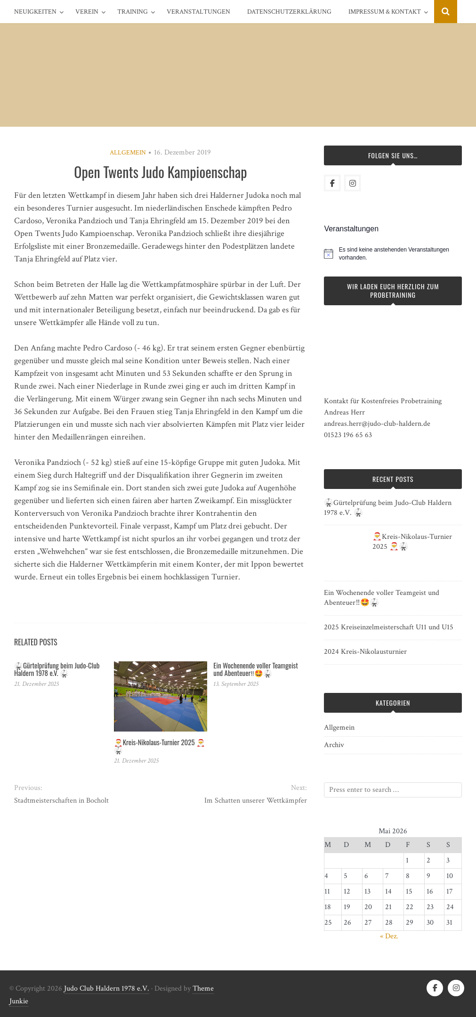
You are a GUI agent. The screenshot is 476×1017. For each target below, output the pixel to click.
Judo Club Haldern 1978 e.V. (106, 988)
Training (132, 12)
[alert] (400, 253)
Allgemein (128, 152)
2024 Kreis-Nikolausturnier (365, 652)
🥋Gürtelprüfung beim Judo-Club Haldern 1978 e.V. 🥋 (57, 669)
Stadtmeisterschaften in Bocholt (61, 800)
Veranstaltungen (198, 12)
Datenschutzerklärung (289, 12)
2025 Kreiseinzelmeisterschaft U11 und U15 (388, 627)
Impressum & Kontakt (384, 12)
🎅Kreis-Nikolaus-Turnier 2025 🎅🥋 (159, 746)
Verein (86, 12)
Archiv (334, 745)
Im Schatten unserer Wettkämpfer (255, 800)
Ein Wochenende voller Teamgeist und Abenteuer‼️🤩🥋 (255, 669)
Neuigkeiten (35, 12)
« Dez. (389, 936)
